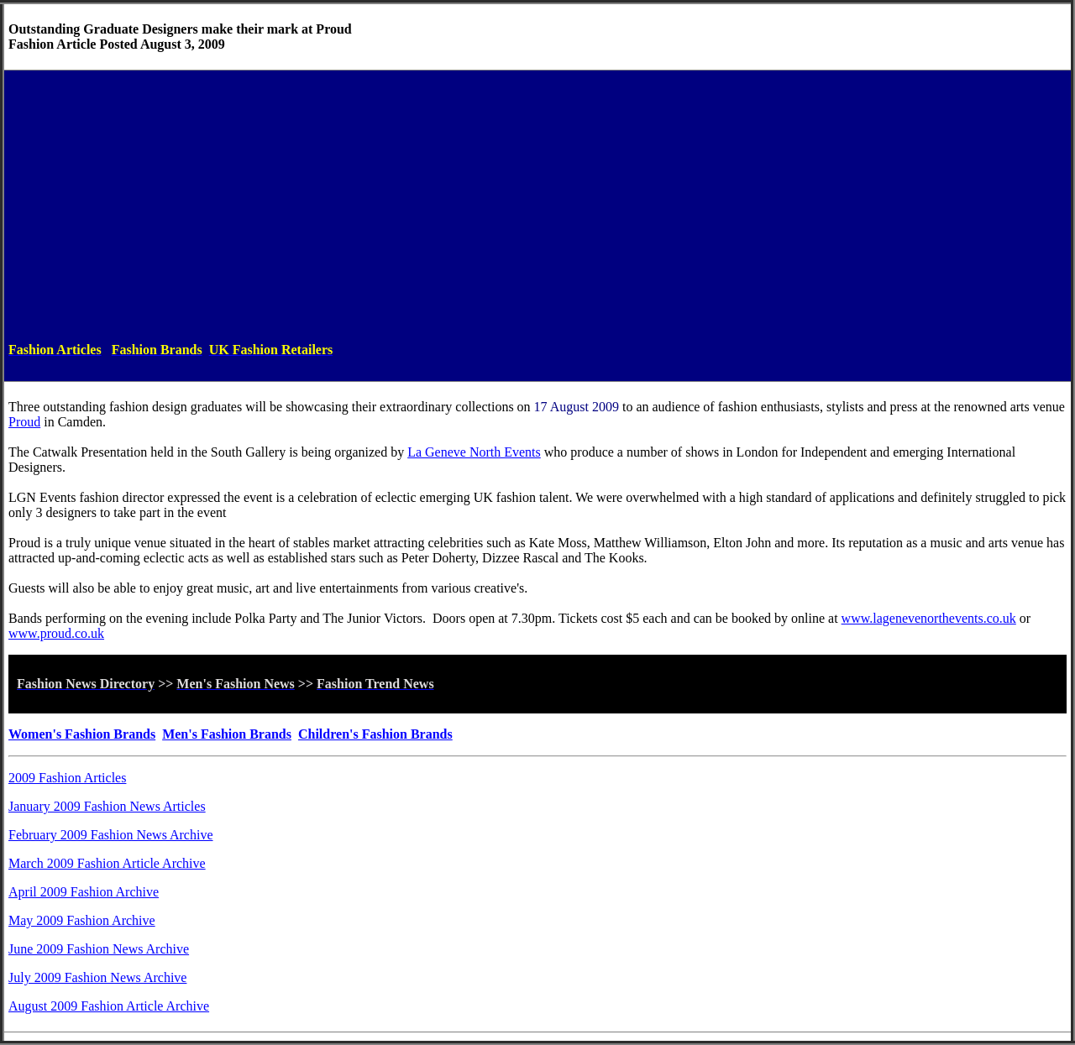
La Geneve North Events (474, 452)
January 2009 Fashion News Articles (107, 806)
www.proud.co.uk (56, 633)
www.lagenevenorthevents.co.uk (929, 618)
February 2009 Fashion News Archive (110, 835)
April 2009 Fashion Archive (83, 892)
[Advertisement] (537, 205)
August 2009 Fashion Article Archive (108, 1006)
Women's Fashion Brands (81, 734)
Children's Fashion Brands (375, 734)
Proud (24, 422)
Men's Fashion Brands (226, 734)
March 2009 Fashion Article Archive (107, 863)
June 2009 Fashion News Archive (98, 949)
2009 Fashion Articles (67, 778)
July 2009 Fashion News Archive (97, 977)
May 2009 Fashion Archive (81, 920)
